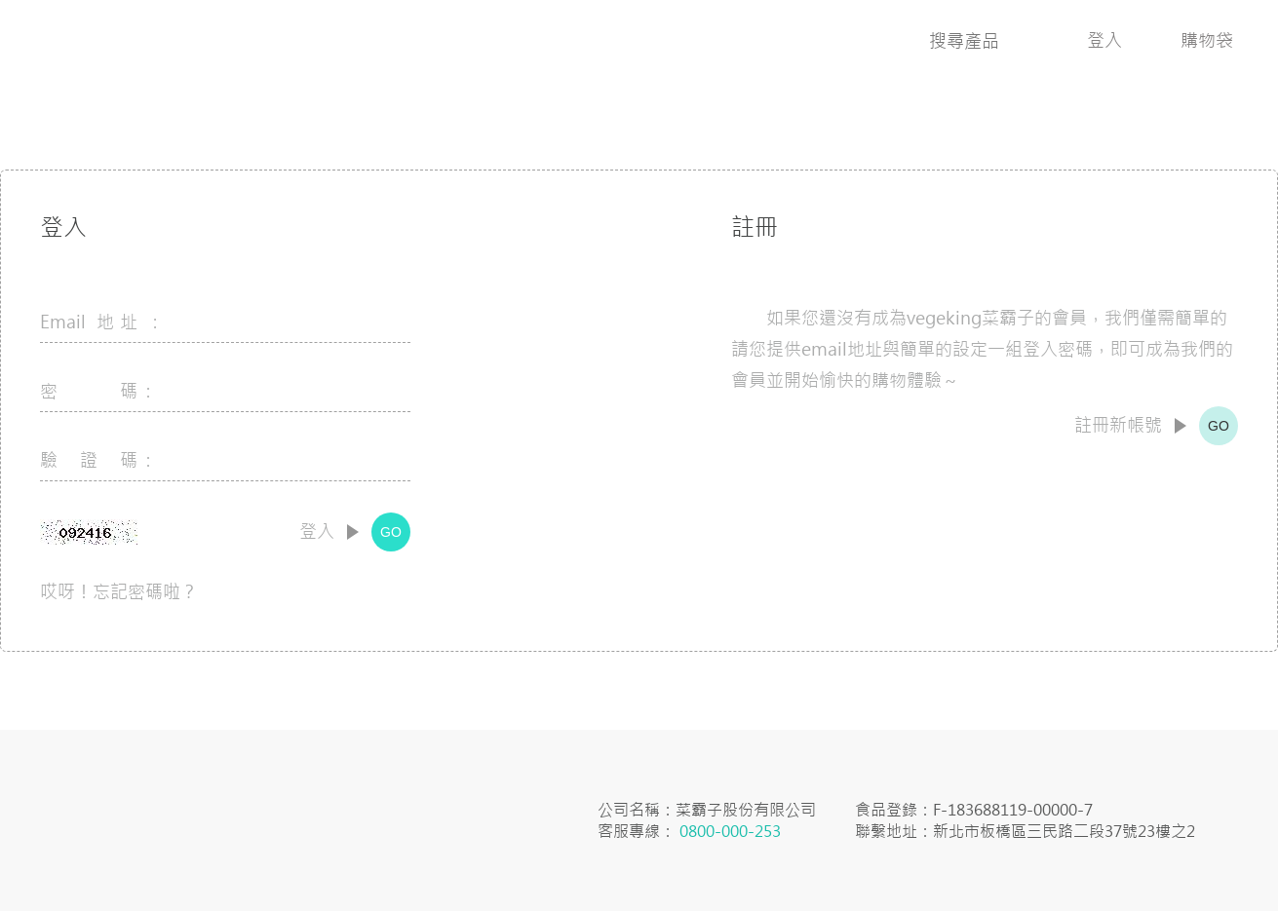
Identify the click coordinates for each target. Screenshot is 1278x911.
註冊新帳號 (1118, 426)
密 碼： (98, 391)
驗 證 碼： (98, 460)
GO (391, 532)
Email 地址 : (98, 322)
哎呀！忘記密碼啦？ (119, 592)
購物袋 (1207, 40)
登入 (1104, 40)
